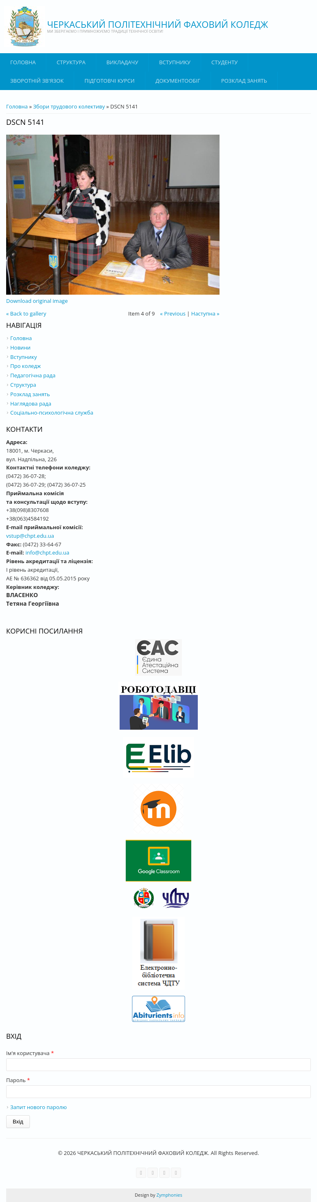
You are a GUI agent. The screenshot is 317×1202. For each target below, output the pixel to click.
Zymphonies (168, 1195)
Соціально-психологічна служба (51, 412)
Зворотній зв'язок (36, 80)
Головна (23, 62)
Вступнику (23, 357)
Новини (20, 347)
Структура (71, 62)
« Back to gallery (26, 313)
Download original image (37, 300)
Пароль (18, 1080)
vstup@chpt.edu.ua (30, 535)
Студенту (224, 62)
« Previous (173, 313)
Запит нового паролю (38, 1107)
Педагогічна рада (32, 375)
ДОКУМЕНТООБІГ (178, 80)
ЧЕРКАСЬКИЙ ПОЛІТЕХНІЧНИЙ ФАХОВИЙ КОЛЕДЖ (157, 24)
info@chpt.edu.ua (47, 552)
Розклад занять (244, 80)
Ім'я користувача (30, 1053)
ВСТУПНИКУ (174, 62)
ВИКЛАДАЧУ (122, 62)
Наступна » (205, 313)
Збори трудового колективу (69, 106)
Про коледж (25, 366)
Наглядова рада (30, 403)
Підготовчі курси (109, 80)
